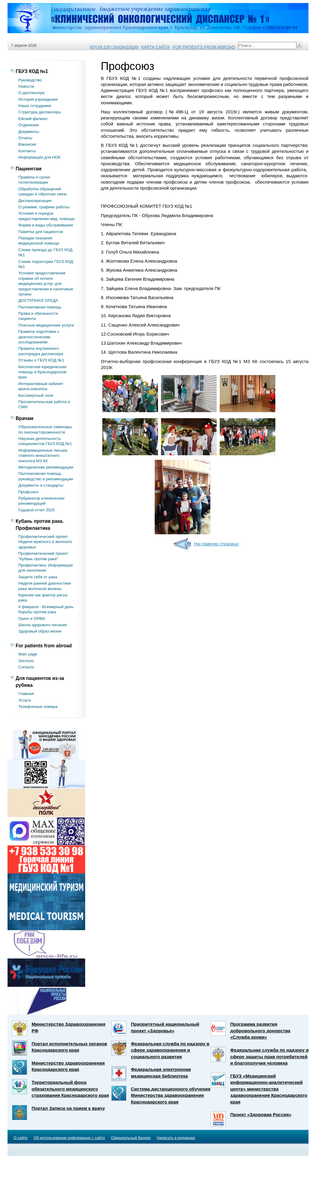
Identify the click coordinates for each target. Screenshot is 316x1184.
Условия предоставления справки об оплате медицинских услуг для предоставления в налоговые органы (45, 283)
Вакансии (27, 144)
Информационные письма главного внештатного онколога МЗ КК (42, 455)
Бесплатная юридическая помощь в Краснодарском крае (42, 372)
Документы (28, 131)
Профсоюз (28, 492)
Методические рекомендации (45, 467)
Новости (26, 86)
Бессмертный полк (35, 395)
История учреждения (37, 99)
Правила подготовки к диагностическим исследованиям (38, 336)
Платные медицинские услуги (46, 325)
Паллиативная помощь (39, 307)
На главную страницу (205, 543)
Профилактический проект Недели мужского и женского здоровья (45, 541)
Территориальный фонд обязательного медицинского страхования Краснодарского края (70, 1089)
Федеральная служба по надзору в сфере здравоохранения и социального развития (170, 1050)
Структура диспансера (39, 112)
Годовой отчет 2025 (36, 510)
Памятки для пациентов (40, 231)
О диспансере (31, 92)
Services (26, 660)
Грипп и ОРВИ (31, 618)
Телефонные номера (37, 706)
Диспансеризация (34, 200)
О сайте (21, 1137)
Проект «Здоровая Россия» (260, 1114)
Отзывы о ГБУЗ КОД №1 (41, 360)
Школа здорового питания (42, 625)
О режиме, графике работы (44, 207)
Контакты (27, 151)
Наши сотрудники (34, 105)
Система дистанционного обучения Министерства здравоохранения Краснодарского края (170, 1095)
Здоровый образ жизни (39, 631)
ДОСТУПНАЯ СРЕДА (38, 300)
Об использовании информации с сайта (69, 1137)
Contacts (26, 667)
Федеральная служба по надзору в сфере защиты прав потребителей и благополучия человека (269, 1056)
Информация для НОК (39, 157)
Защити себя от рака (37, 577)
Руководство (30, 80)
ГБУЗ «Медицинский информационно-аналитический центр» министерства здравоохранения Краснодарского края (268, 1088)
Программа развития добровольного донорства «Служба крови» (260, 1030)
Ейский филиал (33, 118)
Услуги (24, 700)
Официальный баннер (130, 1137)
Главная (26, 693)
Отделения (28, 125)
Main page (27, 654)
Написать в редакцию (176, 1137)
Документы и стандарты (40, 485)
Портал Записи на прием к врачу (68, 1108)
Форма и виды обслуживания (45, 225)
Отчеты (25, 138)
